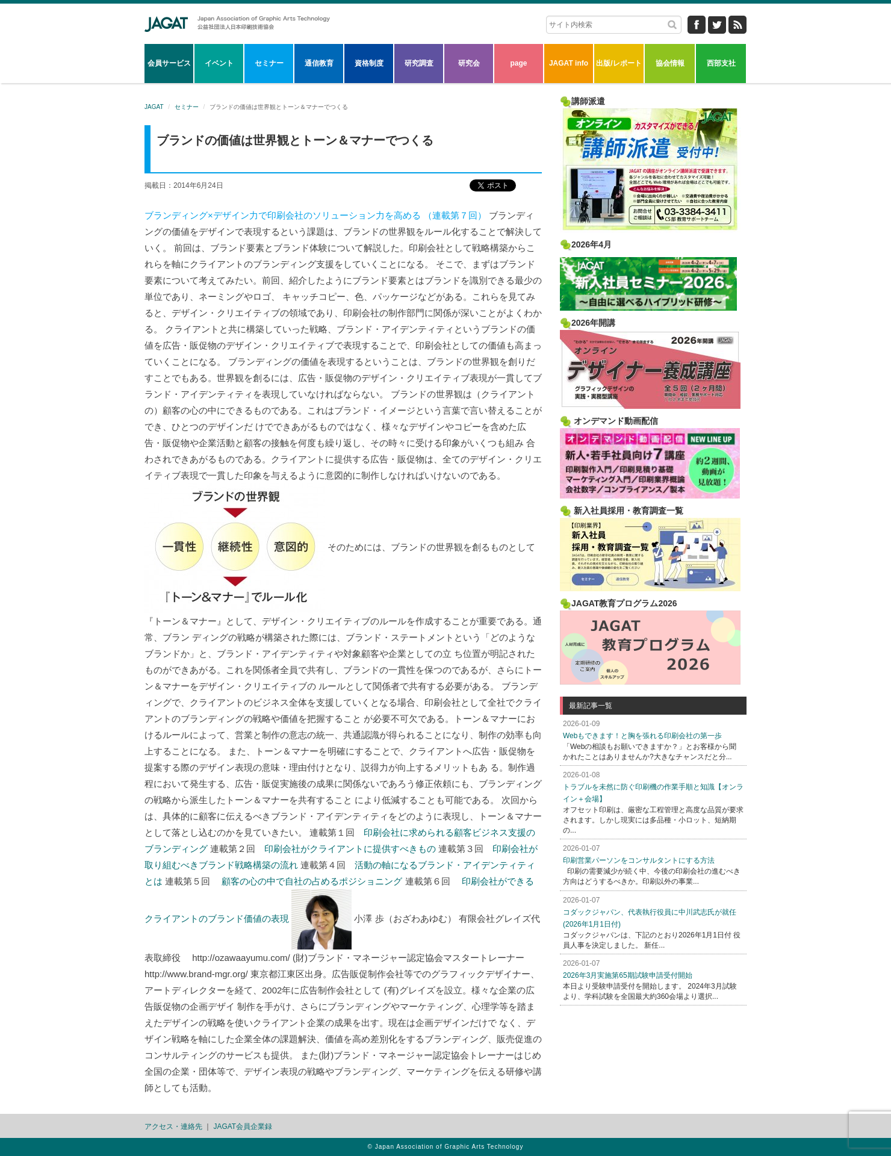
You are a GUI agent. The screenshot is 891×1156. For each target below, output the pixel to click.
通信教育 (319, 63)
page (518, 63)
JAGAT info (568, 63)
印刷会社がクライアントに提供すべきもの (350, 849)
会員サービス (169, 63)
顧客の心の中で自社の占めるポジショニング (312, 881)
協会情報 (670, 63)
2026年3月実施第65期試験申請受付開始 (627, 975)
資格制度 (369, 63)
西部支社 (721, 63)
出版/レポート (618, 63)
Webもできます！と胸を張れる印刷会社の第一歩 (642, 736)
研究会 (469, 63)
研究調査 (419, 63)
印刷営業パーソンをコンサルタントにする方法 (639, 860)
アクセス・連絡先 (173, 1126)
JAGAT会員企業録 (243, 1126)
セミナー (269, 63)
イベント (219, 63)
